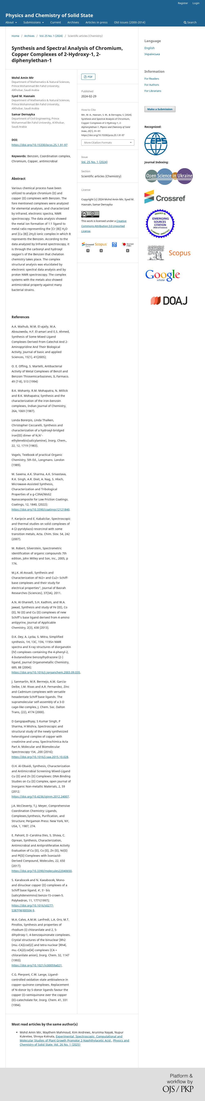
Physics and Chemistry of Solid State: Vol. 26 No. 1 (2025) (74, 1042)
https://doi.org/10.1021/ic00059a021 (37, 965)
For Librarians (152, 91)
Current (55, 22)
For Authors (151, 85)
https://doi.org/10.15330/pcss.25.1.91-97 (39, 145)
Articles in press (97, 22)
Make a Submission (160, 109)
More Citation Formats (98, 142)
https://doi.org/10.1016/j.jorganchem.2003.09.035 (46, 672)
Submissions (32, 22)
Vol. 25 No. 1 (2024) (51, 36)
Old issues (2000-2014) (129, 22)
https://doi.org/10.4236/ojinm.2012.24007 (40, 796)
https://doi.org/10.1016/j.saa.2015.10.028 (40, 757)
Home (15, 36)
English (149, 48)
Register (183, 3)
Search (190, 22)
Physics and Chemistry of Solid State (49, 15)
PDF (90, 77)
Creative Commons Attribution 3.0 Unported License (103, 226)
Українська (152, 54)
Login (196, 3)
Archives (73, 22)
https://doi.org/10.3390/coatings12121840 (40, 509)
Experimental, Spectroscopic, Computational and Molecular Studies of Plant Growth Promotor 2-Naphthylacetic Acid (71, 1038)
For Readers (151, 78)
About (10, 22)
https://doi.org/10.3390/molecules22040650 (42, 871)
